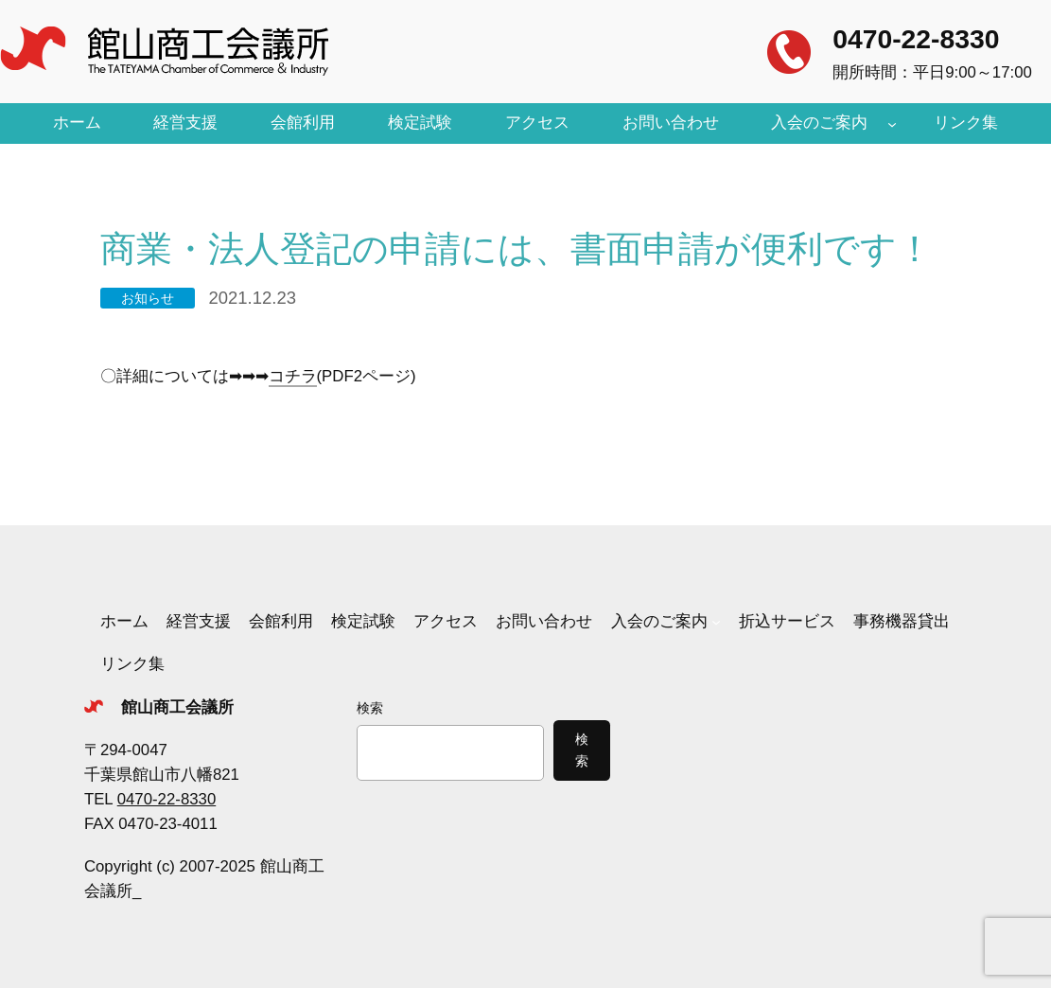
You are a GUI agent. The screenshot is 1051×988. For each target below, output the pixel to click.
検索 (370, 707)
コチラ (293, 376)
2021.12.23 (252, 298)
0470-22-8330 (915, 39)
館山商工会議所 (177, 707)
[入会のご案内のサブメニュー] (892, 123)
